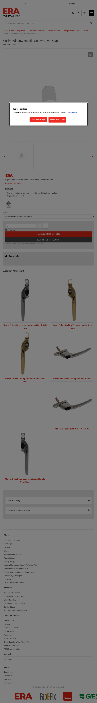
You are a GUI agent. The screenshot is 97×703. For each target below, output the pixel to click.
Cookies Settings (38, 119)
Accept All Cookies (57, 119)
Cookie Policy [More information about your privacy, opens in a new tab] (72, 112)
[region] (48, 114)
